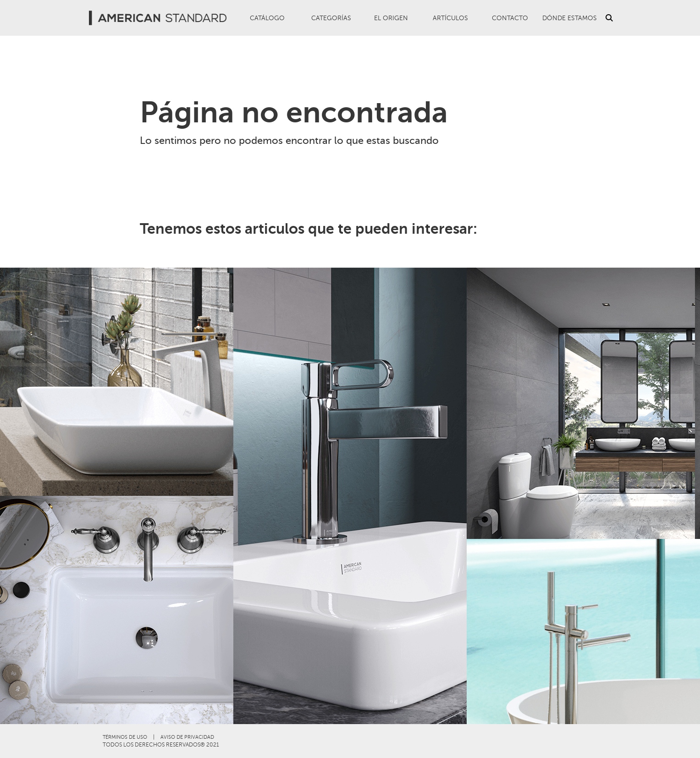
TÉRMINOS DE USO (125, 737)
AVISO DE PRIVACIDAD (187, 737)
